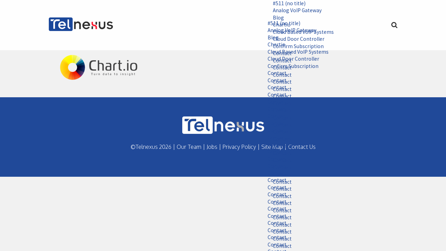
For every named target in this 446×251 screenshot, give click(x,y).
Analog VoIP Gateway (294, 10)
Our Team (189, 146)
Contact (273, 74)
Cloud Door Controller (290, 59)
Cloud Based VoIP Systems (295, 52)
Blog (274, 18)
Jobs (212, 146)
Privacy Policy (239, 146)
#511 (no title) (286, 3)
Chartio (273, 45)
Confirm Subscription (289, 66)
